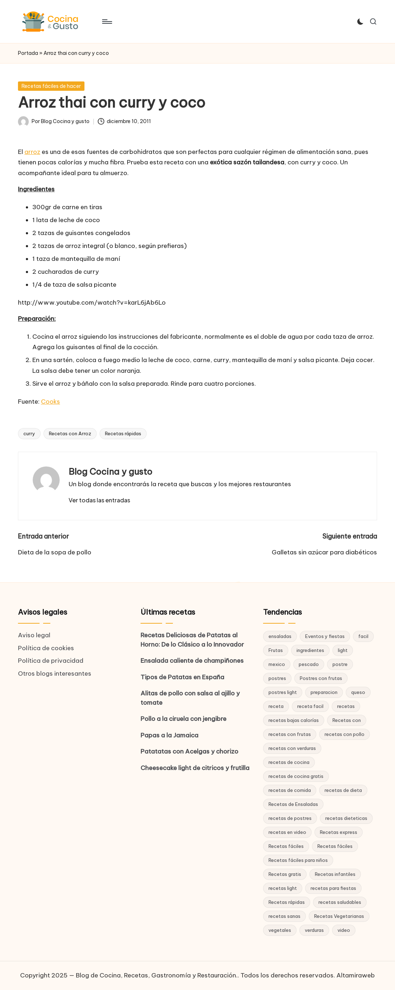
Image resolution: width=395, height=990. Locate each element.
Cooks (50, 401)
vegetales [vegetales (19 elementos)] (279, 930)
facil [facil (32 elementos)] (363, 636)
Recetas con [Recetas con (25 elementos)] (346, 720)
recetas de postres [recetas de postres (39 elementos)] (290, 818)
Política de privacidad (50, 661)
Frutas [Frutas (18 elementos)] (275, 650)
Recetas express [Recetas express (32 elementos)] (338, 832)
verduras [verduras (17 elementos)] (314, 930)
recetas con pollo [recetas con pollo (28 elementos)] (344, 734)
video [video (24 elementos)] (343, 930)
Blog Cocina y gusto (110, 471)
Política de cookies (46, 648)
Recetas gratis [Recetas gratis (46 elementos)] (284, 874)
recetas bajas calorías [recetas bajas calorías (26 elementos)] (293, 720)
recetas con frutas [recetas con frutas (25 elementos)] (289, 734)
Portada (28, 53)
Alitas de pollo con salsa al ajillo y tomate (190, 698)
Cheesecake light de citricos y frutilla (195, 768)
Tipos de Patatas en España (182, 677)
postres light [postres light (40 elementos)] (282, 692)
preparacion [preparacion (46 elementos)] (324, 692)
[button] (99, 500)
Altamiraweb (355, 975)
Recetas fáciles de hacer (51, 86)
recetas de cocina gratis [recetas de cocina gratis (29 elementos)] (295, 776)
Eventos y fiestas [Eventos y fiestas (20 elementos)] (325, 636)
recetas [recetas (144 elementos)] (346, 706)
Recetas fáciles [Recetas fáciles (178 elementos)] (286, 846)
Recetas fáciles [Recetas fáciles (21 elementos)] (335, 846)
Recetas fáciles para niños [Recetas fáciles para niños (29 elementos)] (298, 860)
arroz (32, 152)
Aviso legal (34, 635)
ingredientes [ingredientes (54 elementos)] (310, 650)
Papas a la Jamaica (169, 735)
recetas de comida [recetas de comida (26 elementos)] (289, 790)
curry (29, 433)
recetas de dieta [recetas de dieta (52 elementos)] (343, 790)
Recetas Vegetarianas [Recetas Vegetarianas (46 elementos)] (339, 916)
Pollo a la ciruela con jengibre (183, 719)
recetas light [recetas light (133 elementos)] (282, 888)
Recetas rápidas (123, 433)
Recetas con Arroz (70, 433)
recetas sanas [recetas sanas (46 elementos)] (284, 916)
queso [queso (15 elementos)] (358, 692)
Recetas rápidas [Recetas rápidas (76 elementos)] (286, 902)
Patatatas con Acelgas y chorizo (189, 751)
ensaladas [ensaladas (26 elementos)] (279, 636)
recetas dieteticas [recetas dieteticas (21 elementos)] (346, 818)
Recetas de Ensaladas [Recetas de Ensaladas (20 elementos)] (293, 804)
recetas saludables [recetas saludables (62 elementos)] (339, 902)
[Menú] (106, 21)
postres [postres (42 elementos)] (277, 678)
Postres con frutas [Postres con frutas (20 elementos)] (321, 678)
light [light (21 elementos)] (343, 650)
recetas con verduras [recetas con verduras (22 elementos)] (292, 748)
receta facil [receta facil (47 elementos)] (310, 706)
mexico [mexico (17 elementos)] (276, 664)
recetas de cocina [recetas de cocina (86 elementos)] (288, 762)
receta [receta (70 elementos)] (276, 706)
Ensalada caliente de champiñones (192, 661)
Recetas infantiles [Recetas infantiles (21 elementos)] (335, 874)
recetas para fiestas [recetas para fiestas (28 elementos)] (333, 888)
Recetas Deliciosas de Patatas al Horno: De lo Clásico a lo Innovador (192, 639)
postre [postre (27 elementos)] (340, 664)
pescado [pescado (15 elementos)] (309, 664)
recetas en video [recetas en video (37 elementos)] (287, 832)
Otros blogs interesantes (54, 673)
